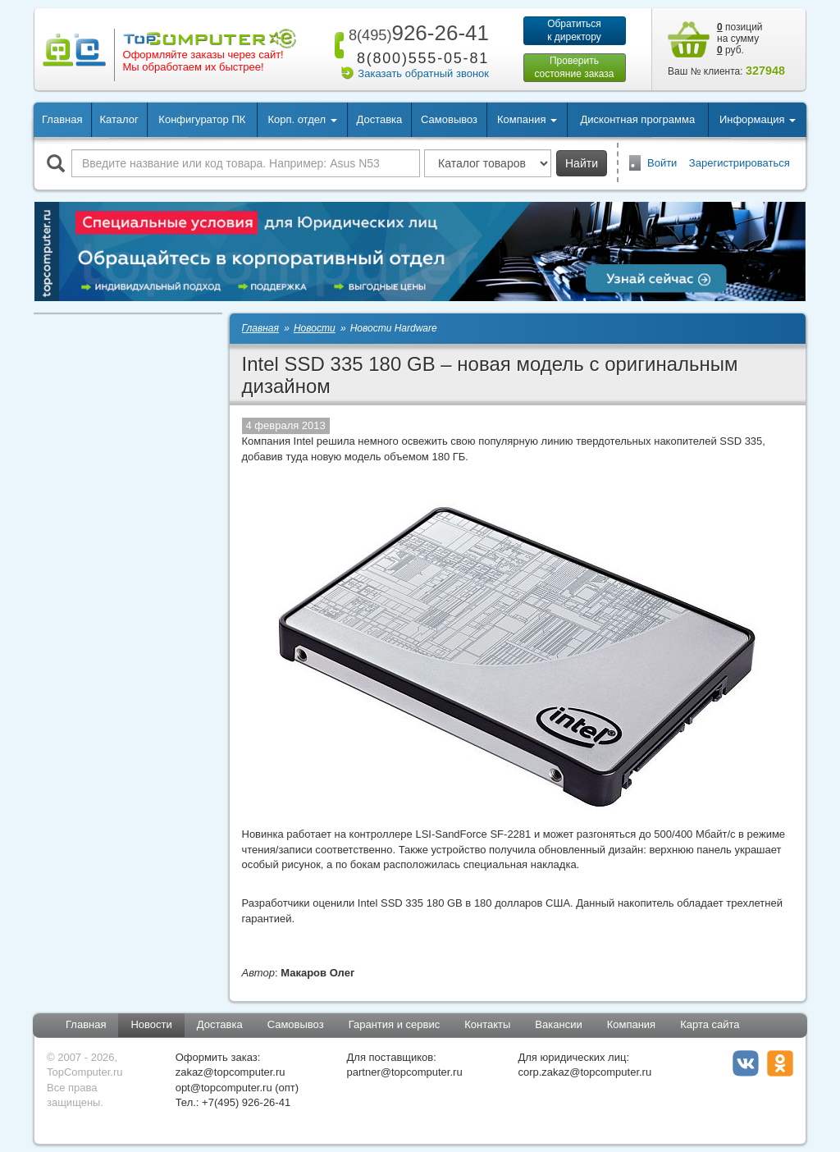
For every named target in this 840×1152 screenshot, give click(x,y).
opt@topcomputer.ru (224, 1087)
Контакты (487, 1024)
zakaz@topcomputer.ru (230, 1072)
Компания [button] (527, 119)
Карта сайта (709, 1024)
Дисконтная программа (638, 119)
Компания (631, 1024)
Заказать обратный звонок (423, 73)
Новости (150, 1024)
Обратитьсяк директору (574, 30)
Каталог (118, 119)
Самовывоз (449, 119)
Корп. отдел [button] (301, 119)
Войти (662, 163)
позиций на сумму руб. (740, 38)
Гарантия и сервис (395, 1024)
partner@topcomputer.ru (405, 1072)
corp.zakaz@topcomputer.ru (584, 1072)
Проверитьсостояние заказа (574, 67)
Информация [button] (757, 119)
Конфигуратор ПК (201, 119)
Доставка (379, 119)
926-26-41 (416, 33)
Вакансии (558, 1024)
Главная (62, 119)
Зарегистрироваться (739, 163)
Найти (581, 163)
